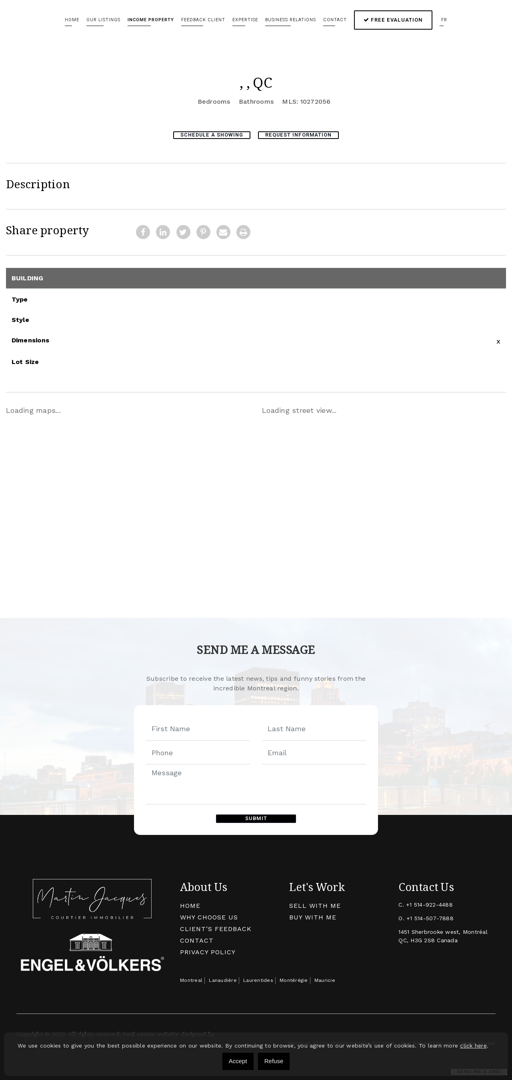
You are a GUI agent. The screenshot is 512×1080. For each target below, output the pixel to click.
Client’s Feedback (216, 927)
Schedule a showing (209, 135)
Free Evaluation (393, 20)
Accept (238, 1061)
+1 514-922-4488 (429, 903)
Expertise (245, 19)
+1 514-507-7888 (430, 917)
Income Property (151, 19)
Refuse (274, 1061)
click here (473, 1045)
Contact (335, 19)
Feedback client (203, 19)
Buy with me (312, 916)
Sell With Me (315, 904)
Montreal (191, 979)
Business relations (290, 19)
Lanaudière (223, 979)
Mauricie (324, 979)
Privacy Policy (208, 951)
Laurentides (258, 979)
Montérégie (294, 979)
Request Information (301, 135)
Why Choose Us (209, 916)
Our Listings (103, 19)
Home (72, 19)
